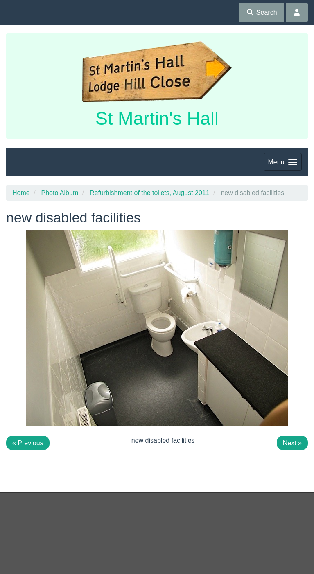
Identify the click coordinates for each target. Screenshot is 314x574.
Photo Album (59, 192)
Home (21, 192)
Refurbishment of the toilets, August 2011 (150, 192)
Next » (292, 442)
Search (261, 12)
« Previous (27, 442)
